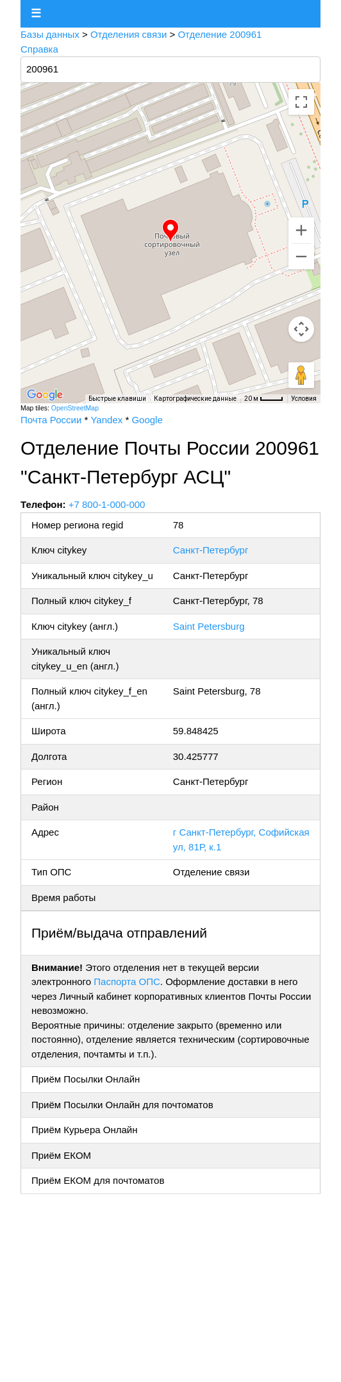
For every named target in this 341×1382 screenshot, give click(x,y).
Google (146, 419)
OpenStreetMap (75, 408)
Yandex (106, 419)
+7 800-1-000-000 (107, 504)
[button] (170, 231)
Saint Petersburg (209, 626)
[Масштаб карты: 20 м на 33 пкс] (263, 398)
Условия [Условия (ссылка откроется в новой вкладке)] (304, 398)
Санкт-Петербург (211, 549)
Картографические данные (195, 398)
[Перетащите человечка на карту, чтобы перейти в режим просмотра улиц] (301, 375)
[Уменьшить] (301, 256)
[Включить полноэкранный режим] (301, 102)
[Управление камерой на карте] (301, 329)
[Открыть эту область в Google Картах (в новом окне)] (45, 395)
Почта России (51, 419)
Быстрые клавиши (117, 398)
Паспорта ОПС (127, 981)
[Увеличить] (301, 230)
